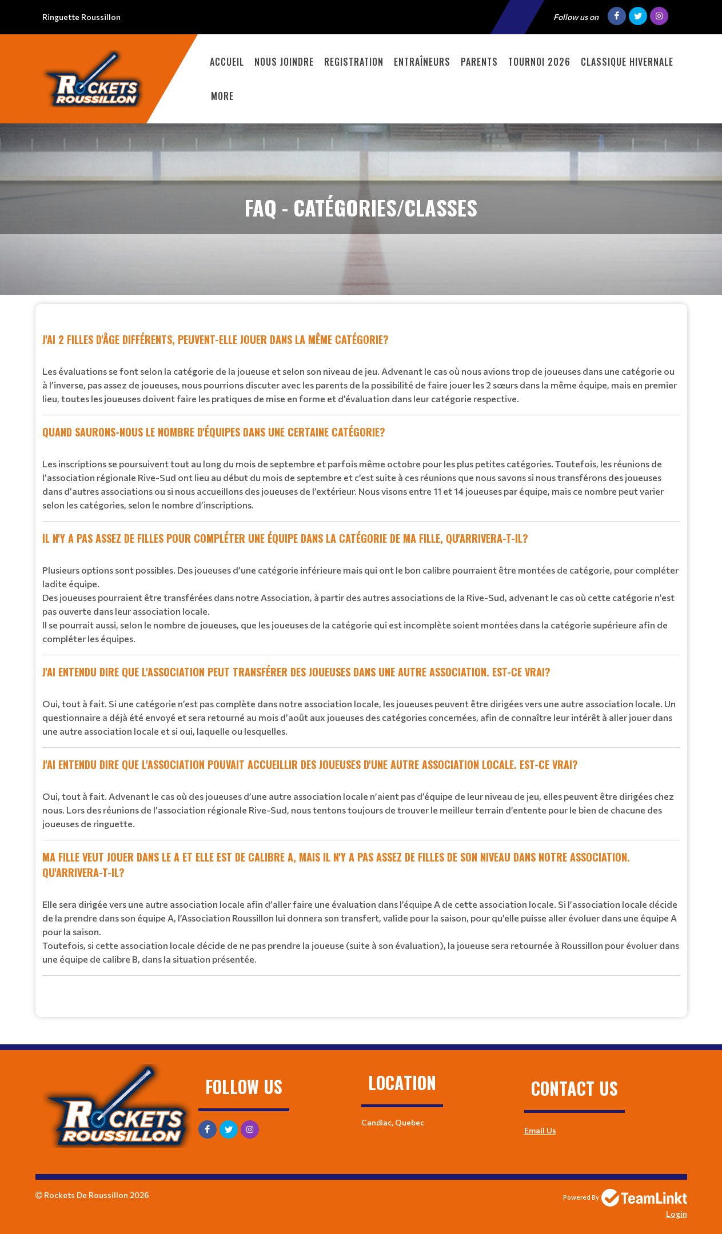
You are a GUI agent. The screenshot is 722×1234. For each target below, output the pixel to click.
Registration (354, 62)
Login (676, 1214)
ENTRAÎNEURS (422, 62)
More (222, 96)
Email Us (540, 1130)
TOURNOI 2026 (539, 62)
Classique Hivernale (627, 62)
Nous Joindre (284, 62)
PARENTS (479, 62)
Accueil (227, 62)
